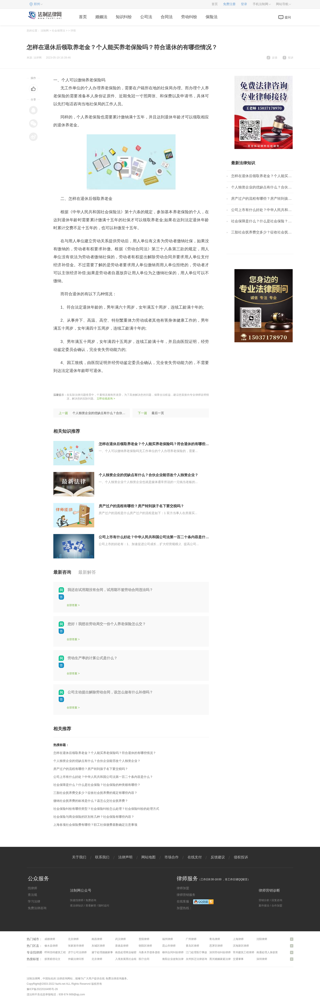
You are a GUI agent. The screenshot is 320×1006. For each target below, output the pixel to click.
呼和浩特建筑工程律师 (57, 952)
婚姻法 (101, 17)
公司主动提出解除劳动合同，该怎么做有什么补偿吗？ (110, 692)
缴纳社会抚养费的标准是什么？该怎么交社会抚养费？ (90, 800)
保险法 (212, 17)
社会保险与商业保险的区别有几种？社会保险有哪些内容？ (93, 816)
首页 (215, 4)
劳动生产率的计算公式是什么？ (92, 658)
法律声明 (125, 857)
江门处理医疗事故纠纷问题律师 (204, 952)
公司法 (146, 17)
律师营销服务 (186, 894)
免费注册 (229, 4)
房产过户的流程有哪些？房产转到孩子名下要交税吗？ (141, 506)
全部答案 (72, 605)
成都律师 (49, 939)
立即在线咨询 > (106, 398)
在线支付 (195, 857)
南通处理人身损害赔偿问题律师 (275, 952)
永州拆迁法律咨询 (196, 959)
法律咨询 (62, 978)
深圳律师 (261, 959)
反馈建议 (218, 857)
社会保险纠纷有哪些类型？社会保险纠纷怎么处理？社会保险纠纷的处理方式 (106, 808)
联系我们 (102, 857)
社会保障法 (58, 30)
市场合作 (171, 857)
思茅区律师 (216, 945)
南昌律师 (97, 939)
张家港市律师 (76, 945)
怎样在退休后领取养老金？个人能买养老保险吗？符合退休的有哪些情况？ (157, 444)
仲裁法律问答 (76, 959)
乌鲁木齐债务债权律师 (152, 952)
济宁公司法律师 (77, 952)
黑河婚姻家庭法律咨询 (222, 959)
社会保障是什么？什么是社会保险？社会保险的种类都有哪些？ (96, 785)
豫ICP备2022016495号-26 (42, 989)
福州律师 (167, 939)
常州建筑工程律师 (243, 952)
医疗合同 (144, 959)
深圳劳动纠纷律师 (220, 952)
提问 (288, 17)
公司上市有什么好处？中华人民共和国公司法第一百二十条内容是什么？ (155, 537)
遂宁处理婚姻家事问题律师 (108, 952)
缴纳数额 (109, 384)
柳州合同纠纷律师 (173, 952)
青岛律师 (214, 939)
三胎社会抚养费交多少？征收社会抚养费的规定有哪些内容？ (95, 793)
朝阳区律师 (145, 945)
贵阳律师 (144, 939)
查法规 (32, 894)
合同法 (167, 17)
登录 (244, 4)
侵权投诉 (241, 857)
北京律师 (73, 939)
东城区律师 (98, 945)
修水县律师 (51, 945)
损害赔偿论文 (52, 959)
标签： (59, 384)
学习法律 (34, 901)
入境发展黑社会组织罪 (128, 959)
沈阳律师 (261, 939)
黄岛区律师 (192, 945)
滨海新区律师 (241, 945)
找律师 (32, 888)
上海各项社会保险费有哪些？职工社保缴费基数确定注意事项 (95, 824)
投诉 (290, 57)
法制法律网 (33, 978)
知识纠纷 (124, 17)
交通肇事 (238, 959)
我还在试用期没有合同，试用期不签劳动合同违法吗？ (110, 590)
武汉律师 (120, 939)
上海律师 (238, 939)
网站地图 (148, 857)
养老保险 (74, 384)
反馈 (274, 57)
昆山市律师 (169, 945)
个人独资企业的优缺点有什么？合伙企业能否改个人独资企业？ (116, 413)
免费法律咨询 (37, 908)
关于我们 (79, 857)
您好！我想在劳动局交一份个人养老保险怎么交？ (107, 624)
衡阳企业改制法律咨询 (175, 959)
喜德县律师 (121, 945)
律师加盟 (183, 888)
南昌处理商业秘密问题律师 (131, 952)
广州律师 (191, 939)
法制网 (45, 30)
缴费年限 (92, 384)
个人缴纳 (126, 384)
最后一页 (158, 413)
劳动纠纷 (189, 17)
